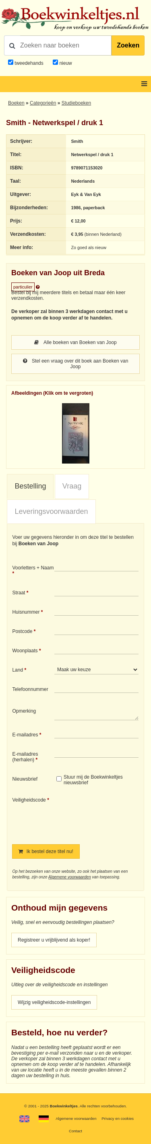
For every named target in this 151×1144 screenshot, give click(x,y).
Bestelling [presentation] (30, 486)
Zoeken (128, 45)
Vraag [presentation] (71, 486)
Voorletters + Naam (33, 568)
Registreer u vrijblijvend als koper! (54, 940)
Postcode (22, 631)
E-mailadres (25, 735)
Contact (75, 1131)
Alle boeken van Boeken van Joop (75, 342)
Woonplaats (24, 650)
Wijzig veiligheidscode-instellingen (54, 1002)
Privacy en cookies (117, 1118)
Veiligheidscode (29, 800)
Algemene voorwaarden (69, 877)
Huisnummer (25, 612)
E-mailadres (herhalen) (25, 757)
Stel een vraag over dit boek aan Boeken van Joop (75, 363)
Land (17, 670)
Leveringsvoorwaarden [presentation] (51, 511)
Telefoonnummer (30, 689)
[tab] (30, 486)
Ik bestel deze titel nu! (46, 851)
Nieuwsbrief (24, 779)
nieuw (65, 63)
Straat (18, 593)
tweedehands (28, 63)
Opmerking (24, 711)
